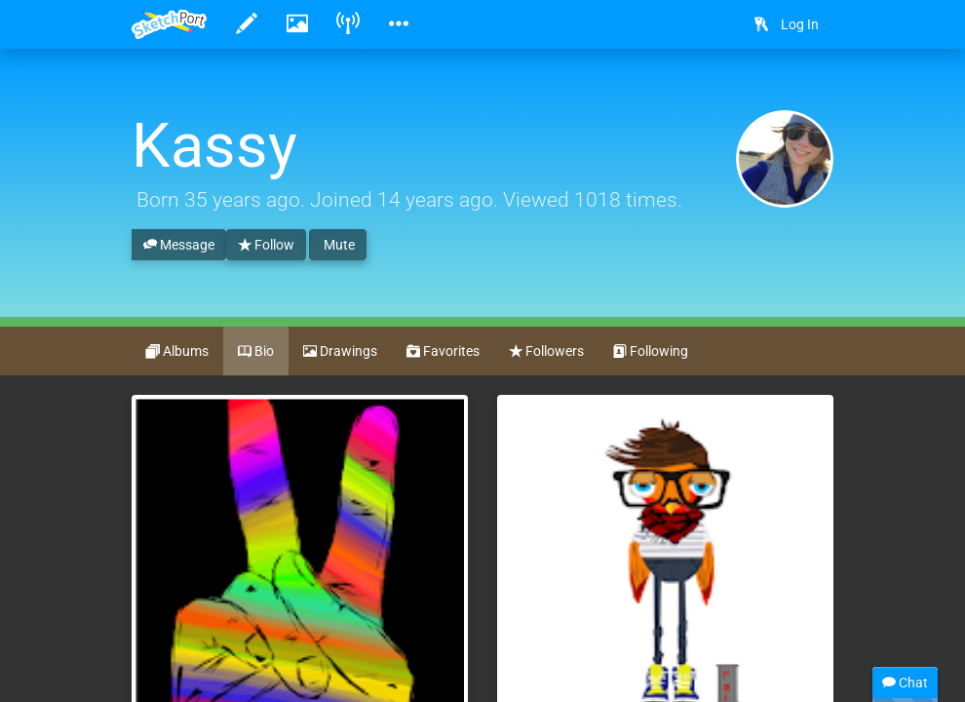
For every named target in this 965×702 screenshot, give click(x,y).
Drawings (340, 352)
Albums (177, 352)
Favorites (443, 352)
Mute (338, 245)
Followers (546, 352)
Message (178, 245)
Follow (266, 245)
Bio (256, 352)
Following (650, 352)
